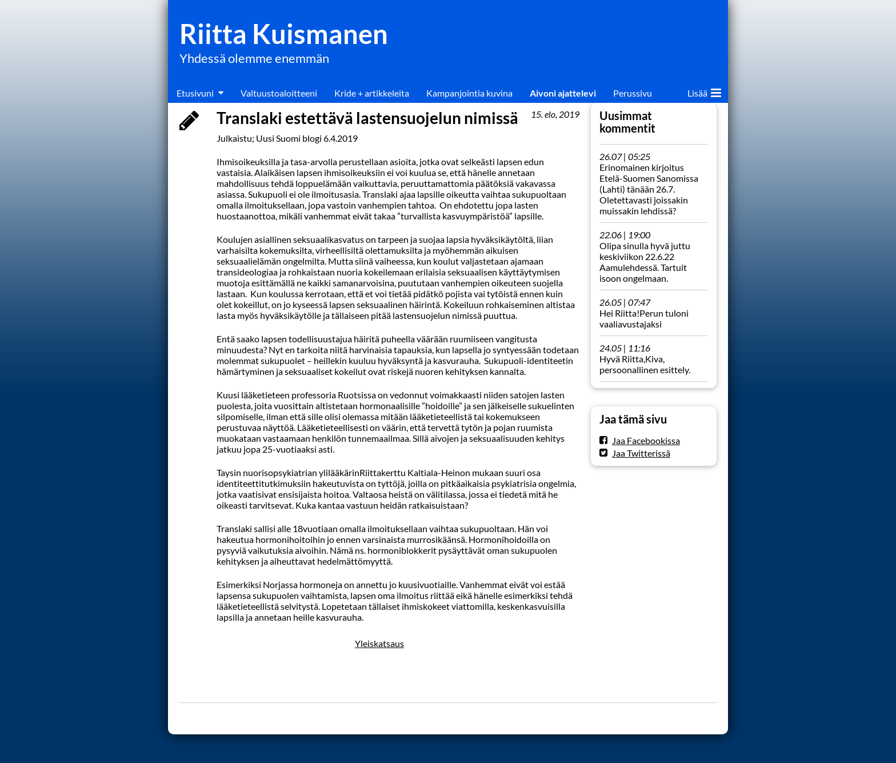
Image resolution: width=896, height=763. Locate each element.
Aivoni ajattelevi (563, 92)
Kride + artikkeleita (371, 92)
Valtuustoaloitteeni (279, 92)
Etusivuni (195, 92)
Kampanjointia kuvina (469, 92)
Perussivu (632, 92)
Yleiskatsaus (379, 643)
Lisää (704, 91)
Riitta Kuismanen (283, 34)
